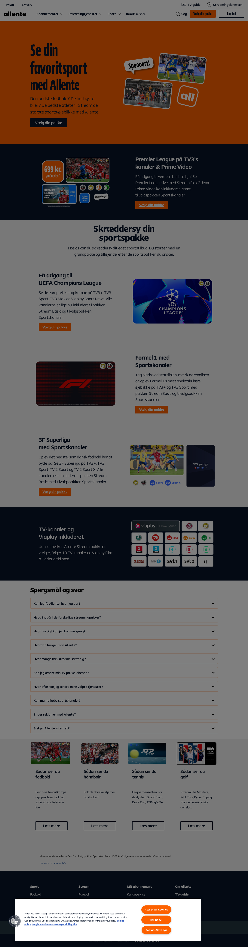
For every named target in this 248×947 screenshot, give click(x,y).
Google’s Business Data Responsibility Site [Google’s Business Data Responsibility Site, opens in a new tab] (54, 924)
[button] (14, 921)
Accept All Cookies (156, 909)
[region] (108, 920)
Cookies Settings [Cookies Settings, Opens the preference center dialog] (156, 929)
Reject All (156, 919)
